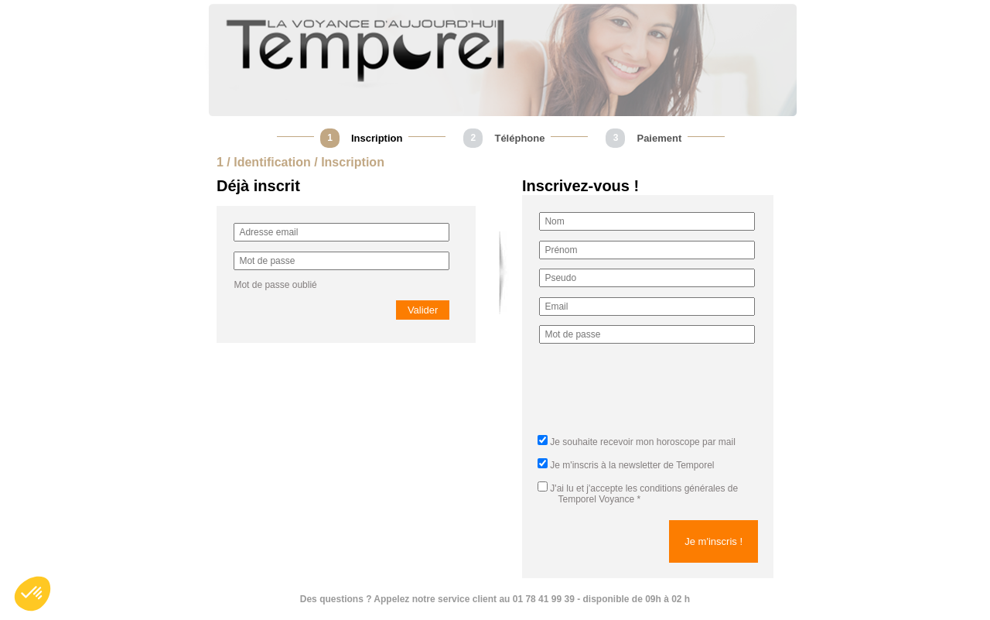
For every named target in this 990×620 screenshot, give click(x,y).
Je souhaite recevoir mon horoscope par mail (642, 442)
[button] (32, 593)
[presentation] (656, 394)
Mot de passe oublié (275, 284)
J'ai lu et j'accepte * (638, 494)
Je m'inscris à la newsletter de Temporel (632, 465)
